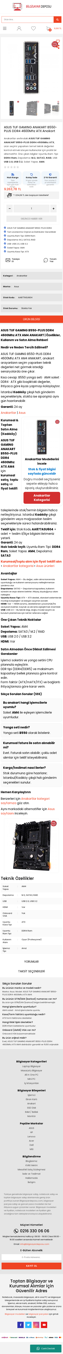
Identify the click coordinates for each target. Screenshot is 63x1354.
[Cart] (53, 28)
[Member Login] (19, 28)
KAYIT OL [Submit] (31, 1265)
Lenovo (31, 1136)
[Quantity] (31, 209)
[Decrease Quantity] (9, 208)
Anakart (31, 1103)
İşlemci (31, 1095)
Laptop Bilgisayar (31, 1066)
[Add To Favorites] (58, 41)
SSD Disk (31, 1107)
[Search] (28, 19)
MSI (31, 1149)
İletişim (31, 1182)
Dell (32, 1145)
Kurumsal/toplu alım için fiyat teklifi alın (31, 561)
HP (31, 1132)
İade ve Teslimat (31, 1173)
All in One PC (31, 1074)
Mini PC (31, 1079)
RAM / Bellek (31, 1112)
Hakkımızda (31, 1178)
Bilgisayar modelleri (15, 1314)
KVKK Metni (31, 1165)
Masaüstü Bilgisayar (31, 1070)
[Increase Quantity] (53, 208)
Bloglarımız (31, 1161)
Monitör (31, 1116)
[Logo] (31, 6)
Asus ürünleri (45, 566)
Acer (31, 1140)
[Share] (58, 47)
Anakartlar (22, 275)
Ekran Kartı (31, 1099)
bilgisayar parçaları (38, 1314)
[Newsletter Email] (31, 1257)
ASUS (31, 1128)
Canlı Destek (46, 1348)
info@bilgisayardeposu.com (34, 1244)
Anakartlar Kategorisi (42, 497)
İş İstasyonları (31, 1083)
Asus (16, 286)
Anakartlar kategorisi (18, 566)
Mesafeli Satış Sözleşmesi (31, 1169)
